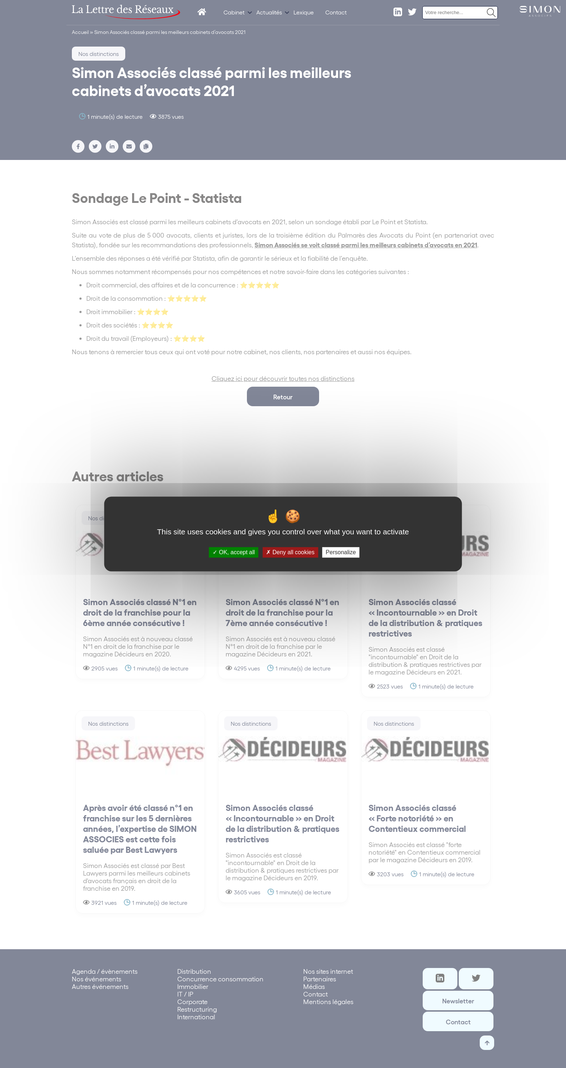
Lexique (303, 12)
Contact (336, 12)
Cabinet (234, 12)
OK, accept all (234, 552)
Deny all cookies (290, 552)
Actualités (269, 12)
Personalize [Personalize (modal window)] (341, 552)
